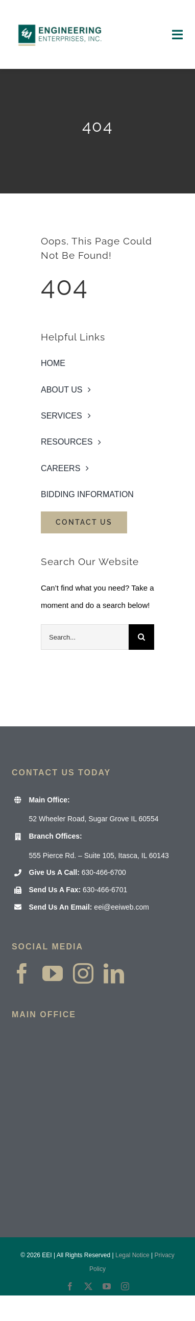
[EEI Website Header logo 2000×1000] (60, 14)
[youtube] (52, 973)
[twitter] (88, 1286)
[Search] (141, 637)
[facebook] (22, 973)
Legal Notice (132, 1255)
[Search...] (85, 637)
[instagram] (83, 973)
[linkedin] (114, 973)
